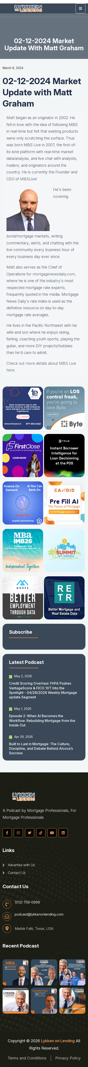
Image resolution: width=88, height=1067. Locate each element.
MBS (24, 179)
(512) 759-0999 (27, 902)
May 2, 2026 (20, 676)
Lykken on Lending (58, 1041)
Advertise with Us (19, 865)
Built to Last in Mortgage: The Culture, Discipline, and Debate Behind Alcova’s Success (41, 748)
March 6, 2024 (13, 68)
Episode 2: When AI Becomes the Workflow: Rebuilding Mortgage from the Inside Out (42, 720)
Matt (10, 117)
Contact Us (14, 872)
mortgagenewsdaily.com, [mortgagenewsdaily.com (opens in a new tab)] (54, 274)
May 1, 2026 (20, 709)
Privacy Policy (68, 1058)
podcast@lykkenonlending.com (39, 914)
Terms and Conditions (27, 1058)
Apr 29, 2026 (21, 737)
